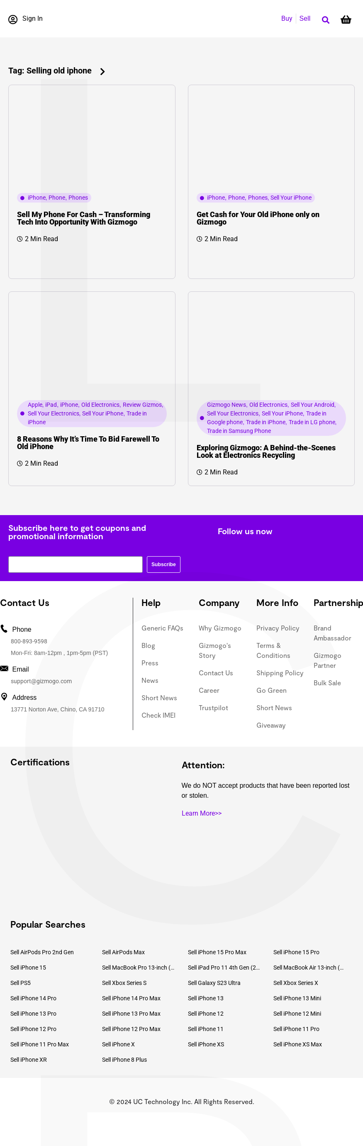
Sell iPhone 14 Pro (33, 998)
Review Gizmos (142, 404)
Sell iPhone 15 (28, 967)
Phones (78, 197)
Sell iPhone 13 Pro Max (131, 1013)
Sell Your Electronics (53, 413)
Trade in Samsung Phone (239, 431)
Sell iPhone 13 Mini (297, 998)
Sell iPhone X (118, 1044)
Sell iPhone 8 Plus (124, 1059)
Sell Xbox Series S (124, 983)
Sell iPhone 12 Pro (33, 1029)
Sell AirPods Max (123, 952)
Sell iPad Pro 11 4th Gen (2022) (224, 967)
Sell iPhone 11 (206, 1029)
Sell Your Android (312, 404)
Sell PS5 (20, 983)
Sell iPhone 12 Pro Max (131, 1029)
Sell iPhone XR (28, 1059)
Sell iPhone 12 (206, 1013)
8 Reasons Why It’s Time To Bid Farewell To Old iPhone (88, 443)
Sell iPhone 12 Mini (297, 1013)
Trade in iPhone (265, 422)
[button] (325, 20)
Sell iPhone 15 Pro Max (217, 952)
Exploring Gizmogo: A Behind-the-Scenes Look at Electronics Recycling (266, 451)
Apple (35, 404)
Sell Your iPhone (291, 197)
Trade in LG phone (312, 422)
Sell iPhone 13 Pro (33, 1013)
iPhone (37, 197)
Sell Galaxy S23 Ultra (214, 983)
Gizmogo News (226, 404)
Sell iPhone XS (206, 1044)
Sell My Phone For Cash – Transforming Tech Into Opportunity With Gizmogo (83, 218)
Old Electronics (100, 404)
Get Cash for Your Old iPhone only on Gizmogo (258, 218)
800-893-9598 (29, 641)
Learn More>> (202, 813)
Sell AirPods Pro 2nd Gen (42, 952)
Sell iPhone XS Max (297, 1044)
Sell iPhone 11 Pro (296, 1029)
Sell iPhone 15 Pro (296, 952)
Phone (57, 197)
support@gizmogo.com (41, 681)
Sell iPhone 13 (206, 998)
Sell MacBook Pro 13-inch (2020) (138, 967)
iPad (51, 404)
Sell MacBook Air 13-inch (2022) (309, 967)
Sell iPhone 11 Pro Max (39, 1044)
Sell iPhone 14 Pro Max (131, 998)
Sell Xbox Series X (295, 983)
